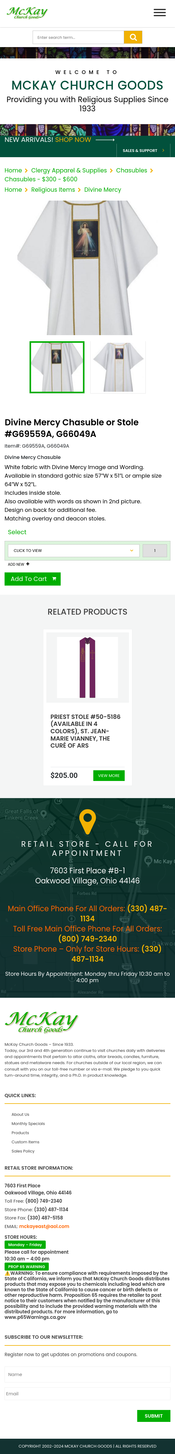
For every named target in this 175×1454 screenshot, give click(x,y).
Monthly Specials (28, 1124)
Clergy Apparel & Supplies (69, 170)
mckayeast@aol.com (44, 1226)
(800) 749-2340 (87, 939)
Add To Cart (29, 579)
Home (13, 170)
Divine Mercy (102, 190)
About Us (20, 1114)
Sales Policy (23, 1151)
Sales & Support (140, 151)
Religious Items (53, 190)
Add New (16, 564)
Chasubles (131, 170)
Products (20, 1133)
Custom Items (25, 1142)
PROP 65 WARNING (26, 1267)
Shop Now (85, 139)
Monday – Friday (25, 1245)
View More (109, 776)
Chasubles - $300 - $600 (41, 179)
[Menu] (159, 13)
